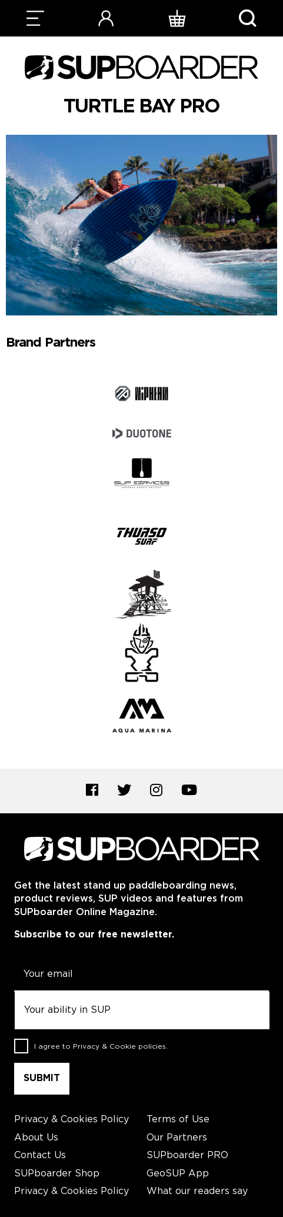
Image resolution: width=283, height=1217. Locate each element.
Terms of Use (178, 1119)
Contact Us (40, 1155)
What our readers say (197, 1191)
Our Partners (177, 1137)
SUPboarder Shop (56, 1173)
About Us (36, 1137)
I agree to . (101, 1046)
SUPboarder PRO (187, 1155)
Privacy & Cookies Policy (71, 1119)
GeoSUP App (178, 1173)
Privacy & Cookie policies (119, 1046)
